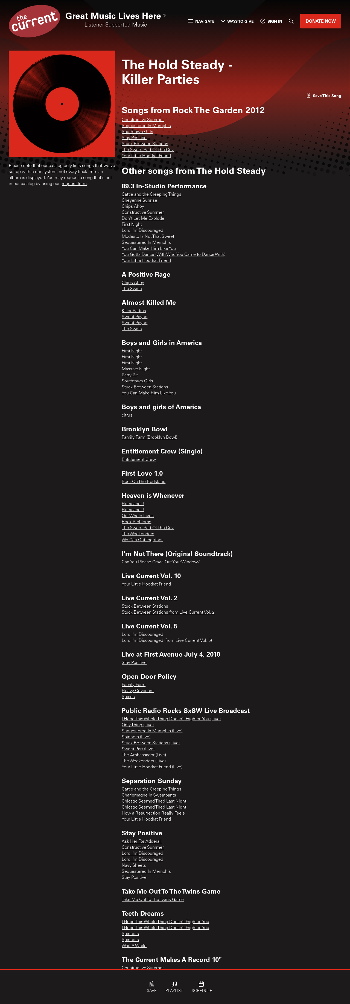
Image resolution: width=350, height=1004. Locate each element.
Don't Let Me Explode (143, 218)
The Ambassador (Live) (144, 755)
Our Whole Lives (138, 516)
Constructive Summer (143, 120)
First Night (132, 225)
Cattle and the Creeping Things (151, 194)
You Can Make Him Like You (149, 249)
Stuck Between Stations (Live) (151, 743)
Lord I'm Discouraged (142, 231)
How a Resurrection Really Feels (153, 813)
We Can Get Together (142, 540)
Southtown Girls (137, 132)
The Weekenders (138, 534)
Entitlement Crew (139, 460)
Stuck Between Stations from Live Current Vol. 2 (168, 612)
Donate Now (321, 21)
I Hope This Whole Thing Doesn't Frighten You (165, 922)
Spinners (130, 934)
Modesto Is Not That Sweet (148, 237)
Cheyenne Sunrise (139, 200)
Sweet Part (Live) (138, 749)
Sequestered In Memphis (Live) (152, 731)
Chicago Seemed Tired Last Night (154, 801)
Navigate (201, 21)
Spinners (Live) (136, 737)
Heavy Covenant (138, 691)
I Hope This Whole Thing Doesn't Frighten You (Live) (171, 719)
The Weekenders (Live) (144, 761)
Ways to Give (237, 21)
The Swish (132, 289)
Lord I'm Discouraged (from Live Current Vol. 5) (167, 641)
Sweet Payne (134, 317)
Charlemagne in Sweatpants (149, 795)
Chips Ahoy (133, 206)
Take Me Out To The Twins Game (153, 900)
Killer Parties (134, 311)
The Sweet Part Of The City (148, 150)
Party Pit (130, 375)
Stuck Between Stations (145, 144)
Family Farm (133, 685)
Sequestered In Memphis (146, 126)
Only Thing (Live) (138, 725)
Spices (128, 697)
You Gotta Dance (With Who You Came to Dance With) (173, 255)
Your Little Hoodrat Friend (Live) (152, 767)
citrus (127, 415)
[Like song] (323, 95)
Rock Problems (136, 522)
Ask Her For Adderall (142, 841)
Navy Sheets (134, 866)
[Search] (291, 21)
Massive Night (136, 369)
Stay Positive (134, 138)
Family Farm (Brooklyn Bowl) (149, 437)
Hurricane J (133, 504)
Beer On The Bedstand (143, 482)
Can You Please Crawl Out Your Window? (161, 562)
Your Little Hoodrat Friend (146, 156)
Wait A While (134, 946)
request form (74, 184)
